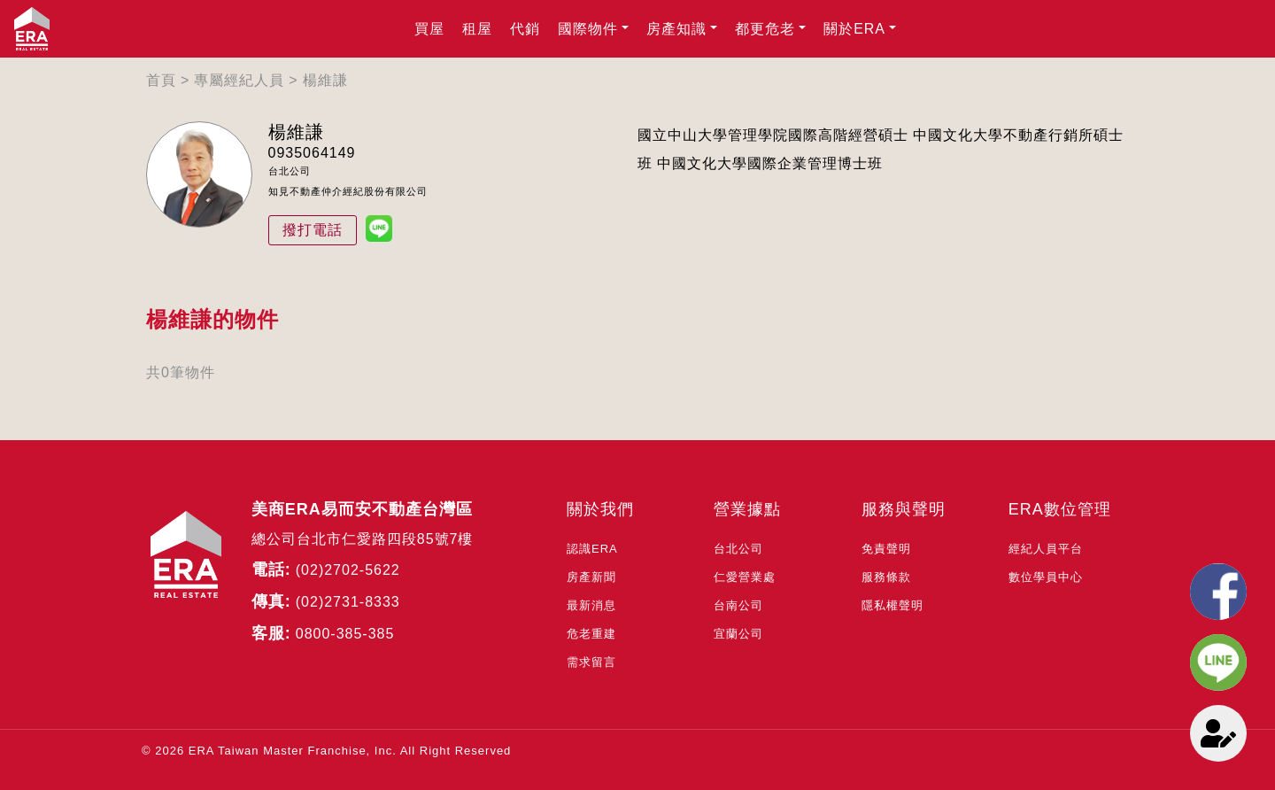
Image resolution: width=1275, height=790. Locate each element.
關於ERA (854, 28)
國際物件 (588, 28)
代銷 (525, 28)
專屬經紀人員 (239, 80)
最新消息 (591, 605)
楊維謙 (325, 80)
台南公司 (738, 605)
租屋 (477, 28)
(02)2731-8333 (348, 601)
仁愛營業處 (745, 577)
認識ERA (592, 548)
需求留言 (591, 662)
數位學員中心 (1045, 577)
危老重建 (591, 633)
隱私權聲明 (892, 605)
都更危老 (765, 28)
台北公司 (738, 548)
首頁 (161, 80)
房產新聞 (591, 577)
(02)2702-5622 (348, 569)
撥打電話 (312, 229)
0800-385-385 (345, 633)
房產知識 (676, 28)
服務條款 (886, 577)
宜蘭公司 (738, 633)
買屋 (429, 28)
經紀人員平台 (1045, 548)
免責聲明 (886, 548)
